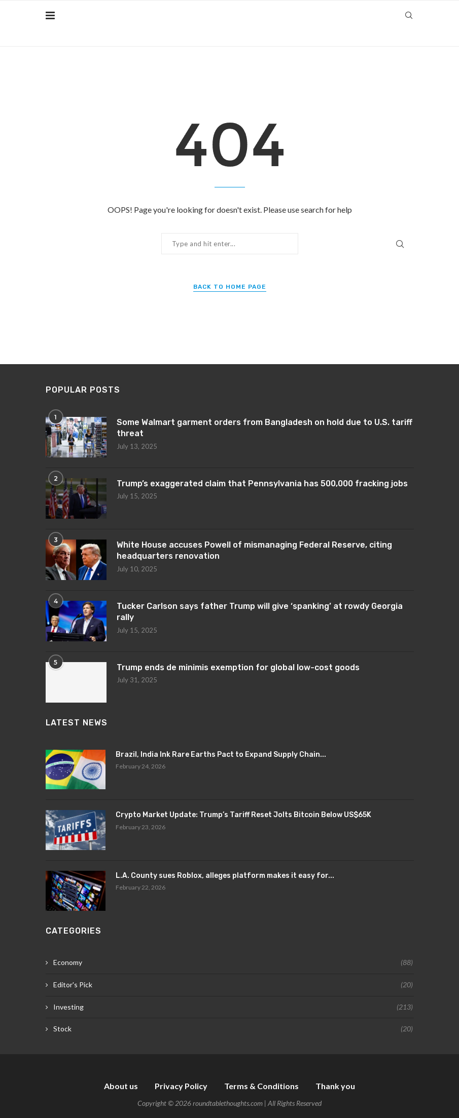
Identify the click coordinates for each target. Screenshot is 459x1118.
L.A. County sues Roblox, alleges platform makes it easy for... (225, 875)
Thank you (335, 1086)
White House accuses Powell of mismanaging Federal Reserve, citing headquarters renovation (254, 550)
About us (121, 1086)
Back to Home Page (229, 286)
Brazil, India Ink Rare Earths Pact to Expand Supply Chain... (221, 754)
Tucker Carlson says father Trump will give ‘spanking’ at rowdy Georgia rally (260, 611)
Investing (233, 1007)
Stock (233, 1029)
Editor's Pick (233, 985)
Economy (233, 962)
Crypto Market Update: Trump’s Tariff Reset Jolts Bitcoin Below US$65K (243, 815)
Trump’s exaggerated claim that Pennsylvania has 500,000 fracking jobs (262, 483)
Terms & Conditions (261, 1086)
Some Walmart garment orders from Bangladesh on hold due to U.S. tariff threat (264, 427)
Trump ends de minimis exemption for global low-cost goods (238, 667)
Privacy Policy (181, 1086)
